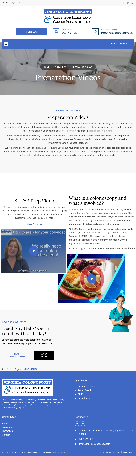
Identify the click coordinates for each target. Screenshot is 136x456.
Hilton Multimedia (60, 452)
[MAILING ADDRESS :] (95, 31)
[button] (132, 3)
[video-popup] (33, 251)
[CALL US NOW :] (56, 31)
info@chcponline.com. (101, 130)
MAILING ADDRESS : (109, 29)
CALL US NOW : (68, 29)
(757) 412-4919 (66, 130)
